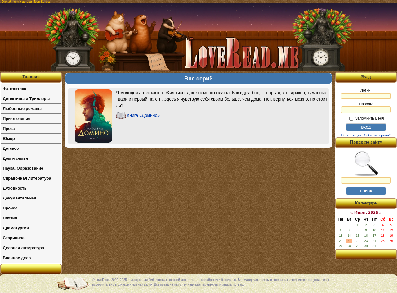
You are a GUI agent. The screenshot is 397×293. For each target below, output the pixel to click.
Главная (31, 76)
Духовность (15, 188)
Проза (9, 128)
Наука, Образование (23, 168)
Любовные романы (22, 108)
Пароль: (366, 107)
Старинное (14, 238)
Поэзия (10, 218)
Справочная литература (27, 178)
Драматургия (16, 228)
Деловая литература (23, 247)
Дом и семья (15, 158)
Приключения (16, 118)
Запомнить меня (366, 118)
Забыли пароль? (377, 135)
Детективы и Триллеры (26, 98)
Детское (11, 148)
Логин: (366, 93)
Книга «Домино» (143, 115)
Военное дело (17, 257)
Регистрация (351, 135)
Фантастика (14, 88)
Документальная (19, 198)
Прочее (10, 208)
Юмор (9, 138)
